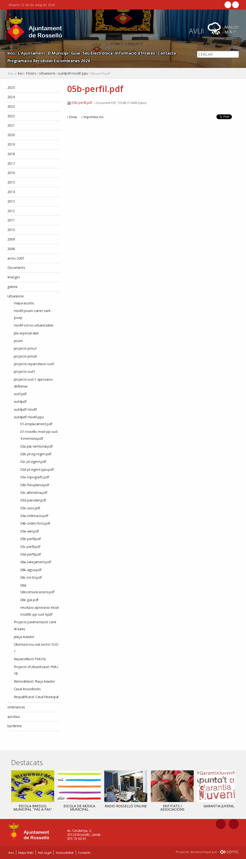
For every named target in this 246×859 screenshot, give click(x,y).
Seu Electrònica (97, 53)
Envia (73, 117)
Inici (11, 53)
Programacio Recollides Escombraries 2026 (48, 60)
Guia (75, 53)
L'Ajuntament (31, 53)
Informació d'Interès (135, 53)
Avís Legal (44, 852)
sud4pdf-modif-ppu (73, 73)
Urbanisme (47, 73)
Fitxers (31, 73)
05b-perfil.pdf (80, 102)
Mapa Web (25, 852)
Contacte (84, 852)
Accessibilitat (64, 852)
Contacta (167, 53)
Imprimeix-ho (93, 117)
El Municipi (58, 53)
